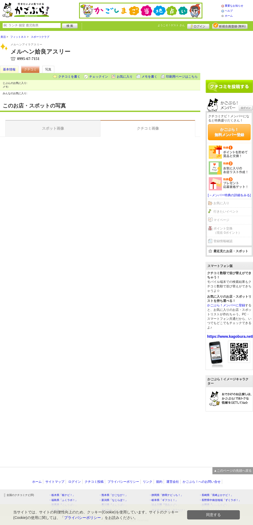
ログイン (198, 25)
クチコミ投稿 (94, 482)
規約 (159, 482)
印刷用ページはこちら (182, 76)
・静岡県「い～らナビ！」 (215, 505)
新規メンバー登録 (230, 25)
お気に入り (125, 76)
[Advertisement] (229, 53)
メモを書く (149, 76)
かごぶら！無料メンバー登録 (229, 132)
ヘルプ (229, 10)
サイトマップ (54, 482)
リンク (147, 482)
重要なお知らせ (234, 5)
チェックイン (98, 76)
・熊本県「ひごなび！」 (113, 495)
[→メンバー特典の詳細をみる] (229, 195)
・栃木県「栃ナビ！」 (62, 495)
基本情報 (9, 69)
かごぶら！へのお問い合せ (202, 482)
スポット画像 (53, 128)
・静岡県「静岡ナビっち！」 (166, 495)
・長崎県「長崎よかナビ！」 (216, 495)
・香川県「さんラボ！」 (113, 505)
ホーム (229, 15)
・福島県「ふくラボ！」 (63, 500)
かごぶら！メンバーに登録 (226, 305)
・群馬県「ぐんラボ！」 (63, 505)
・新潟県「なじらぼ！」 (113, 500)
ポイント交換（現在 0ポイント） (227, 231)
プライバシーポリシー (123, 482)
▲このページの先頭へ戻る (233, 470)
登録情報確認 (222, 241)
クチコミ (30, 69)
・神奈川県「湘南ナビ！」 (165, 505)
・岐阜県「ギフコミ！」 (163, 500)
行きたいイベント (226, 211)
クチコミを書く (69, 76)
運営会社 (172, 482)
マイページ (221, 220)
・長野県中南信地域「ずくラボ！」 (220, 500)
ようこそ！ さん (171, 25)
